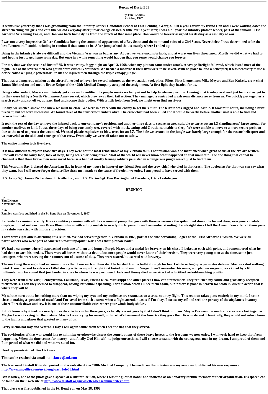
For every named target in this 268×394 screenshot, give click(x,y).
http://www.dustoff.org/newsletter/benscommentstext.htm (87, 381)
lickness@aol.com (64, 358)
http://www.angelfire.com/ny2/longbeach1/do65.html (40, 369)
